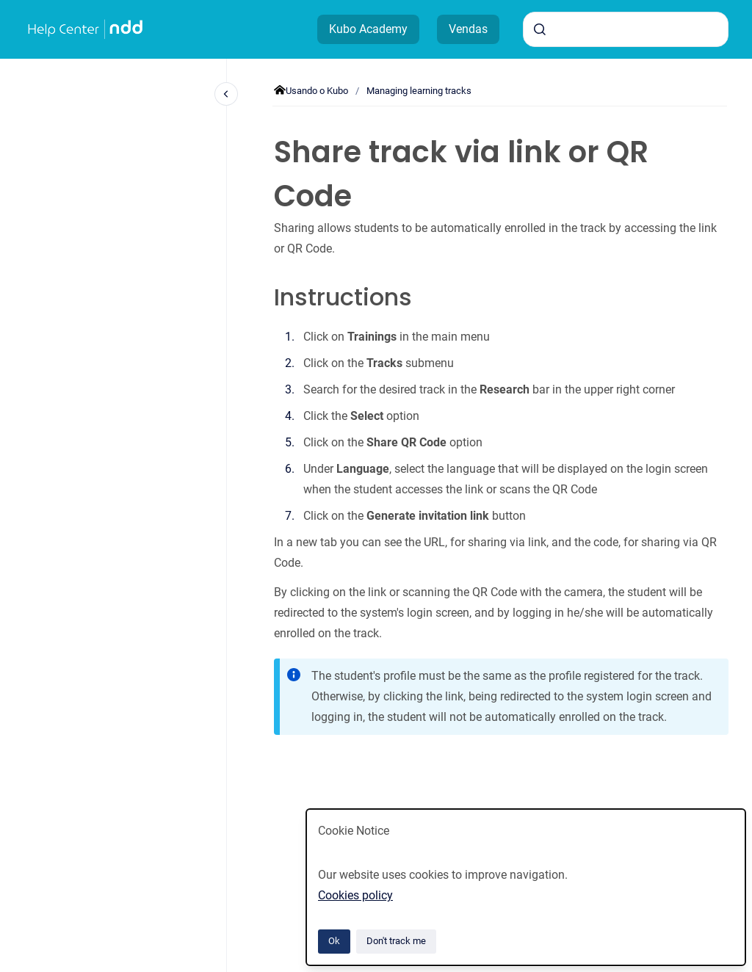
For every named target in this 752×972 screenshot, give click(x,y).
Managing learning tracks (418, 90)
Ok (334, 940)
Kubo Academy (368, 29)
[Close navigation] (226, 94)
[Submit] (540, 29)
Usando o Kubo (317, 90)
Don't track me (396, 940)
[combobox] (626, 29)
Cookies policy (355, 895)
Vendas (468, 29)
